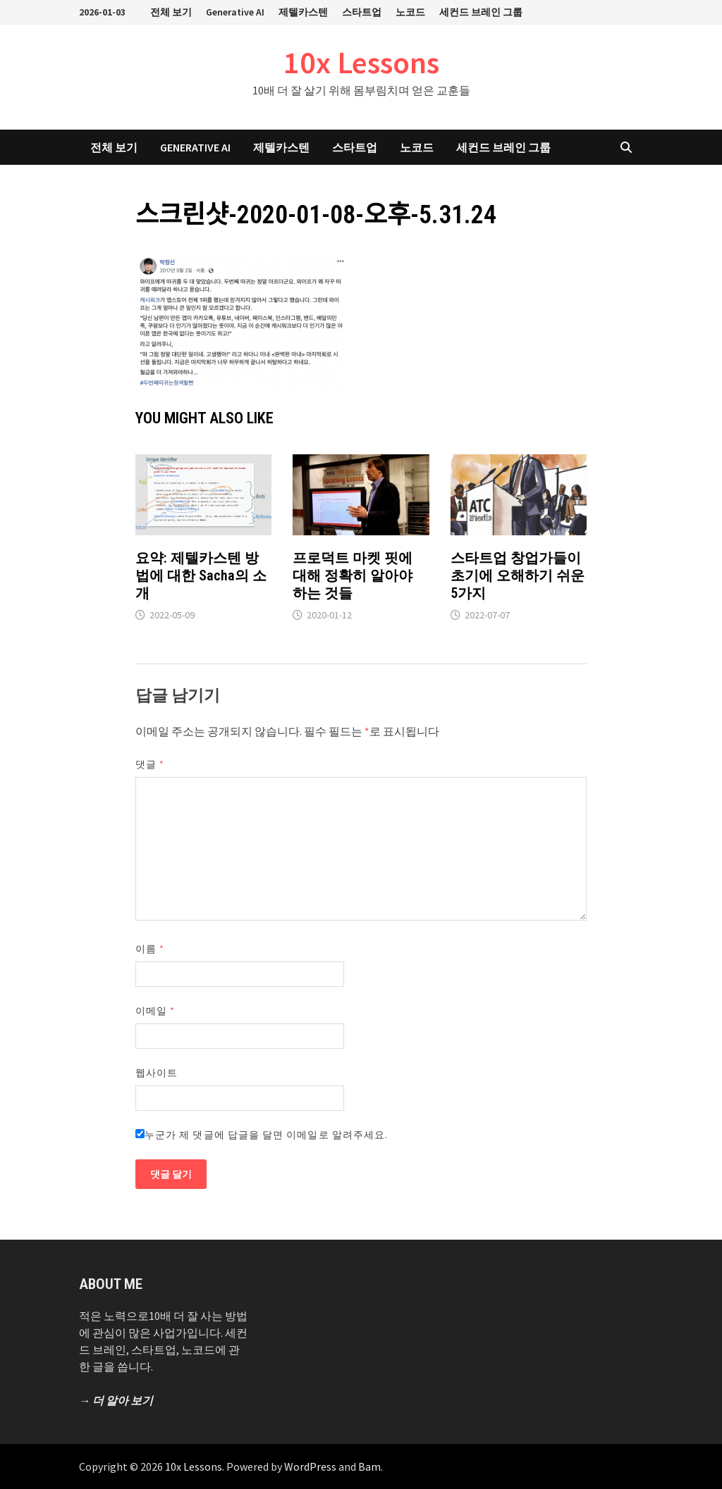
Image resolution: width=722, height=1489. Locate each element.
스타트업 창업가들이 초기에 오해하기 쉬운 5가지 (518, 575)
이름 (149, 948)
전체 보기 (171, 12)
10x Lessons (361, 62)
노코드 (410, 12)
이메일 (155, 1010)
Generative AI (235, 12)
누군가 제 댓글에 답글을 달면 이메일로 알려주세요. (261, 1134)
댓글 (149, 764)
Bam (369, 1466)
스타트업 (361, 12)
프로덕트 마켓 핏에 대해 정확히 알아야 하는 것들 (352, 575)
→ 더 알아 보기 (116, 1400)
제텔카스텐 (303, 12)
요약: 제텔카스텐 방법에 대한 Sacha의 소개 (201, 575)
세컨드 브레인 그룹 (480, 12)
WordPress (310, 1466)
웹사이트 (156, 1072)
